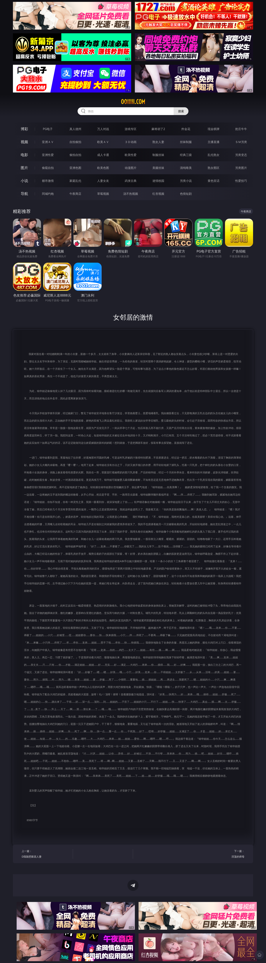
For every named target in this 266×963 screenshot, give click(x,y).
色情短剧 (186, 194)
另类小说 (186, 181)
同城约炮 (48, 194)
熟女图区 (213, 168)
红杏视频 (158, 194)
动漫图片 (131, 168)
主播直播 (213, 142)
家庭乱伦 (75, 181)
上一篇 (46, 854)
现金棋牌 (213, 129)
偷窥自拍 (48, 168)
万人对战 (103, 129)
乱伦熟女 (213, 155)
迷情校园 (158, 181)
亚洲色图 (75, 168)
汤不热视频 (130, 194)
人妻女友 (103, 181)
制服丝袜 (158, 155)
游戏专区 (131, 129)
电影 (24, 154)
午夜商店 (75, 194)
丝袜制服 (186, 142)
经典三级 (186, 155)
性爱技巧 (241, 181)
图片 (24, 167)
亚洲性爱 (48, 155)
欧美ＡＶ (103, 142)
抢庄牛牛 (241, 129)
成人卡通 (103, 155)
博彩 (24, 128)
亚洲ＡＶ (48, 142)
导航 (24, 193)
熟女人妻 (158, 142)
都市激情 (48, 181)
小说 (24, 180)
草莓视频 (103, 194)
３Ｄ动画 (131, 142)
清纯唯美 (186, 168)
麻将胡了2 (158, 129)
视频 (24, 141)
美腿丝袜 (158, 168)
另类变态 (241, 155)
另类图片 (241, 168)
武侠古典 (131, 181)
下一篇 (220, 854)
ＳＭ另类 (241, 142)
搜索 (181, 111)
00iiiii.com (133, 101)
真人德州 (75, 129)
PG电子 (48, 129)
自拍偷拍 (75, 142)
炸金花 (185, 129)
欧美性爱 (131, 155)
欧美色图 (103, 168)
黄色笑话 (213, 181)
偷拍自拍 (75, 155)
